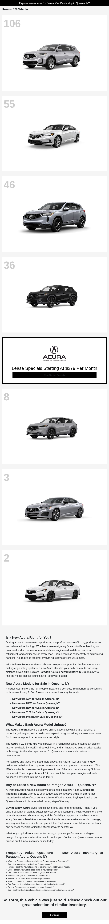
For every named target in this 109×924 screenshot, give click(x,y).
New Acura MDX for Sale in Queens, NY (36, 703)
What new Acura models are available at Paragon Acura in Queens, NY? (38, 861)
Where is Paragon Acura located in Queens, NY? (28, 876)
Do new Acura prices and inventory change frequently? (31, 887)
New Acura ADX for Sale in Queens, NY (36, 699)
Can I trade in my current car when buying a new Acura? (32, 873)
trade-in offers (81, 793)
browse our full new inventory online (26, 841)
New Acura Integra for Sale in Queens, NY (37, 716)
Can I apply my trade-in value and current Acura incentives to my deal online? (41, 890)
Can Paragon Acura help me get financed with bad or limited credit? (36, 884)
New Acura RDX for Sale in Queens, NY (36, 707)
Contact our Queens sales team (82, 837)
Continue (54, 915)
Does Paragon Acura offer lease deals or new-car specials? (33, 870)
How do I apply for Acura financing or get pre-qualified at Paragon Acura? (39, 867)
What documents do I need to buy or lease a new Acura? (32, 881)
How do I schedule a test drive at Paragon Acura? (29, 878)
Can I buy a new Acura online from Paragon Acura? (30, 864)
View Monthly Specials (54, 375)
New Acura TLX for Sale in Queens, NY (35, 712)
